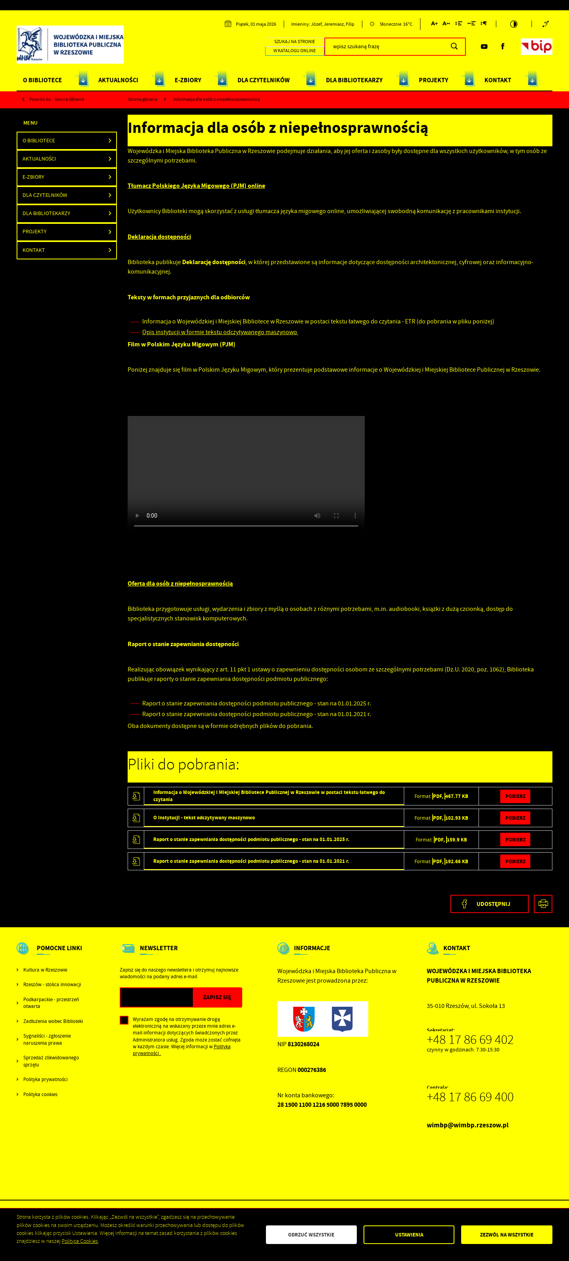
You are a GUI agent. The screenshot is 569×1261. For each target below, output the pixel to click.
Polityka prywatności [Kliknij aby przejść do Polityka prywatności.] (45, 1079)
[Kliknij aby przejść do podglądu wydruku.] (543, 904)
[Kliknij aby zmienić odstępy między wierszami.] (459, 25)
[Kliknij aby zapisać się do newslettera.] (217, 997)
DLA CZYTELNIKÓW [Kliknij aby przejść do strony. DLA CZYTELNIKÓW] (263, 80)
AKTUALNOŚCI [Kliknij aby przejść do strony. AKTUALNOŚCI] (118, 80)
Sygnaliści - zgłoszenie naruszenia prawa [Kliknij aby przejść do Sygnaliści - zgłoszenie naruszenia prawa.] (47, 1039)
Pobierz (515, 796)
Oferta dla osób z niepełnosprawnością (180, 583)
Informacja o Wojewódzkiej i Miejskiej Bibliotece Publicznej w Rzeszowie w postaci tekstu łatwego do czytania (269, 795)
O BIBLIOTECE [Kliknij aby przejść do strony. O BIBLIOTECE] (42, 80)
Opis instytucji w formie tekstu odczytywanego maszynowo (220, 332)
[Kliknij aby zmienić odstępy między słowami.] (471, 25)
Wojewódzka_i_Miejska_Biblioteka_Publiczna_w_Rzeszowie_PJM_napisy (246, 475)
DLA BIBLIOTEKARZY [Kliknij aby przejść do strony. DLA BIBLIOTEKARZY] (354, 80)
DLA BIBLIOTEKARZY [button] (46, 213)
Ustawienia (409, 1234)
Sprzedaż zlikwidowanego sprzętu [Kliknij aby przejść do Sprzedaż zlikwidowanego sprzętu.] (51, 1061)
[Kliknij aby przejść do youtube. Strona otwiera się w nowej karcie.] (484, 46)
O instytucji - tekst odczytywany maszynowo (204, 817)
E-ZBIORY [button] (33, 177)
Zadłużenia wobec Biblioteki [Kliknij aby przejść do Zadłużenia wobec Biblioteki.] (53, 1021)
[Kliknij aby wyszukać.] (454, 47)
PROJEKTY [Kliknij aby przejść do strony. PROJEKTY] (433, 80)
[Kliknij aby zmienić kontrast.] (514, 24)
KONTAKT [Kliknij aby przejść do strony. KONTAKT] (497, 80)
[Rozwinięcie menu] (51, 954)
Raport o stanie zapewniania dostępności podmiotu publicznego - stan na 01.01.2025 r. (251, 839)
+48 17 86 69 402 (470, 1039)
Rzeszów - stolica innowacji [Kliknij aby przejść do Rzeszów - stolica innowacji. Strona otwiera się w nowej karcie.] (52, 984)
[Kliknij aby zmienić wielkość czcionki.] (434, 25)
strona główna (69, 99)
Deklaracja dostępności (159, 237)
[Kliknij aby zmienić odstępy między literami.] (446, 25)
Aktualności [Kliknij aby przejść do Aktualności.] (39, 158)
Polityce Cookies (80, 1241)
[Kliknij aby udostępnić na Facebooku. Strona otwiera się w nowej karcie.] (489, 904)
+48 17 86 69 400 (470, 1097)
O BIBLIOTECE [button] (39, 140)
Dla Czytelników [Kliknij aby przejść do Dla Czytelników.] (45, 195)
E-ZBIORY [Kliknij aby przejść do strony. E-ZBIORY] (188, 80)
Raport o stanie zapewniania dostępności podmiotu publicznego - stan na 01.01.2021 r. (251, 861)
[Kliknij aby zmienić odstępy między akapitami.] (483, 25)
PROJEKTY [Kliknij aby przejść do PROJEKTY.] (35, 231)
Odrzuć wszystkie (311, 1234)
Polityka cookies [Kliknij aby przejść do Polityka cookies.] (40, 1094)
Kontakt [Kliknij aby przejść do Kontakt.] (34, 250)
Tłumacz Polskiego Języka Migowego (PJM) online (196, 185)
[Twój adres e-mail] (157, 997)
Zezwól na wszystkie (506, 1234)
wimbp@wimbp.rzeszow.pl (468, 1125)
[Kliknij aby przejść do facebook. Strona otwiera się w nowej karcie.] (502, 46)
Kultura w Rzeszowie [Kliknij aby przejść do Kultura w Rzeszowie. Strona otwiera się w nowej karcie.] (45, 969)
